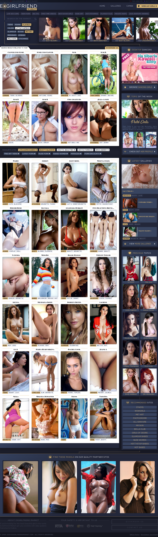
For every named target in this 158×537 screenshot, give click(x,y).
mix (78, 142)
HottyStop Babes (140, 444)
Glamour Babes (140, 436)
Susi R (11, 142)
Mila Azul (12, 38)
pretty (64, 392)
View (140, 244)
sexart (11, 392)
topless (77, 392)
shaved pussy (107, 204)
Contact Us (134, 527)
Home (102, 6)
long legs (36, 392)
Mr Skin (140, 425)
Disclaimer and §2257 (149, 534)
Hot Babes (139, 447)
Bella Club (139, 429)
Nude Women (139, 440)
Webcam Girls (148, 6)
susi (79, 95)
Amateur (64, 95)
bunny (106, 142)
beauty (70, 251)
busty (74, 95)
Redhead (93, 392)
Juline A (108, 392)
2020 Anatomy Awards (139, 13)
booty (103, 439)
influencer (42, 298)
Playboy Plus (106, 13)
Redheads (12, 35)
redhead (127, 195)
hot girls (71, 142)
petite (98, 204)
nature (110, 95)
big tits (100, 345)
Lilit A (69, 204)
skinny (5, 204)
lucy (17, 392)
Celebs (11, 28)
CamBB (129, 6)
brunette (45, 204)
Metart (29, 31)
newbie (93, 345)
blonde (41, 251)
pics (47, 439)
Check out (141, 151)
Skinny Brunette (79, 204)
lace (140, 195)
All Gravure (139, 422)
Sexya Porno (85, 150)
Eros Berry (102, 150)
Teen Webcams (137, 1)
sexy (47, 345)
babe (125, 210)
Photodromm (140, 418)
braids (137, 224)
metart (101, 392)
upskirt (104, 95)
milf (9, 345)
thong (52, 204)
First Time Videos (48, 13)
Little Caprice (23, 28)
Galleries (116, 6)
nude (5, 345)
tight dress (95, 95)
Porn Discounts (93, 154)
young (49, 95)
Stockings (23, 38)
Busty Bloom (32, 1)
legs (14, 345)
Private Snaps (121, 13)
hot (101, 142)
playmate (48, 251)
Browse (140, 87)
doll (18, 251)
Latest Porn (28, 154)
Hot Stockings (92, 13)
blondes (19, 95)
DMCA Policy (135, 534)
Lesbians (93, 251)
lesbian (6, 95)
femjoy (46, 142)
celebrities (73, 345)
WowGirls (140, 411)
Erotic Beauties (66, 150)
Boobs (21, 31)
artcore (42, 95)
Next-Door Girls (65, 13)
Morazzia (76, 154)
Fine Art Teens (11, 154)
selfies (64, 142)
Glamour (12, 31)
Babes (5, 142)
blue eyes (17, 204)
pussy (97, 439)
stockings (94, 142)
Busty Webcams (151, 1)
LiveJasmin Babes (18, 1)
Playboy (26, 24)
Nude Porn (44, 154)
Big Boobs (94, 298)
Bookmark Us (112, 48)
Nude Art (79, 13)
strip (137, 210)
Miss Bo (50, 298)
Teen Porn (25, 13)
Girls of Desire (140, 433)
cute (11, 204)
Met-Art (140, 414)
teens (12, 95)
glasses (41, 345)
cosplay (12, 251)
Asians (18, 24)
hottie (69, 298)
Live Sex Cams (13, 13)
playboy (108, 298)
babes (100, 251)
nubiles (11, 298)
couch (101, 298)
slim (42, 392)
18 (69, 95)
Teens (10, 24)
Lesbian (21, 35)
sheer (14, 439)
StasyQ (139, 407)
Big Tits (36, 13)
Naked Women (60, 154)
